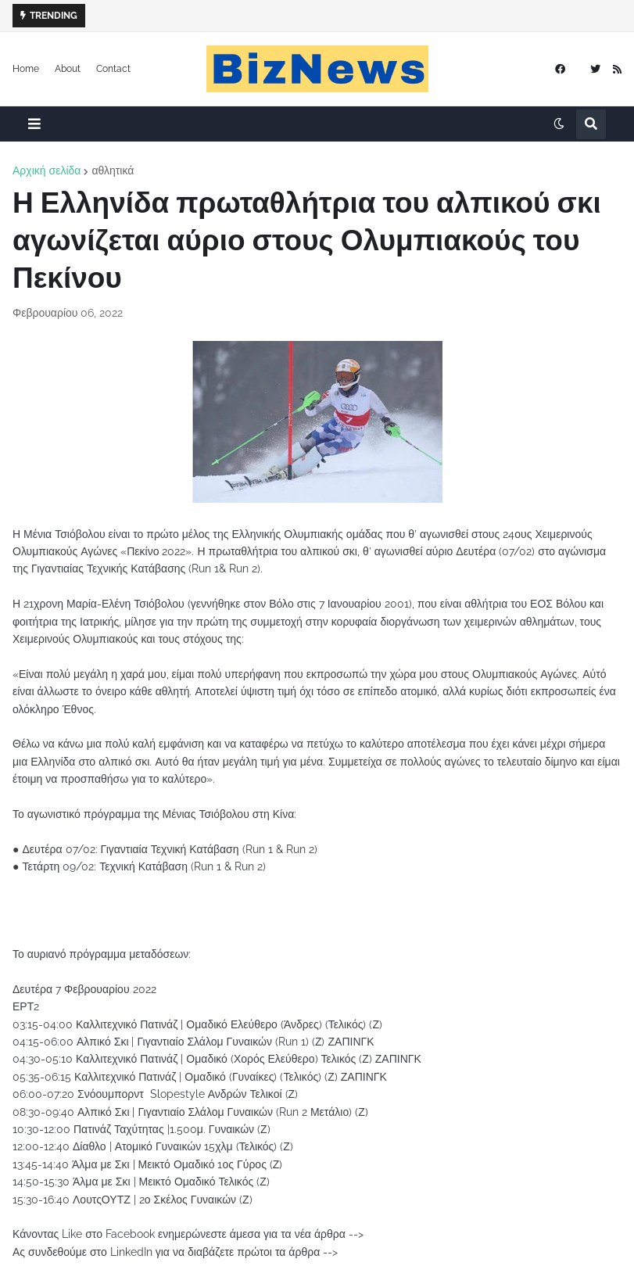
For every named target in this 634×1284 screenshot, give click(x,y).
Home (26, 68)
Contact (113, 68)
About (68, 68)
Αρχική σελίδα (47, 170)
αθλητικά (112, 170)
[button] (34, 124)
